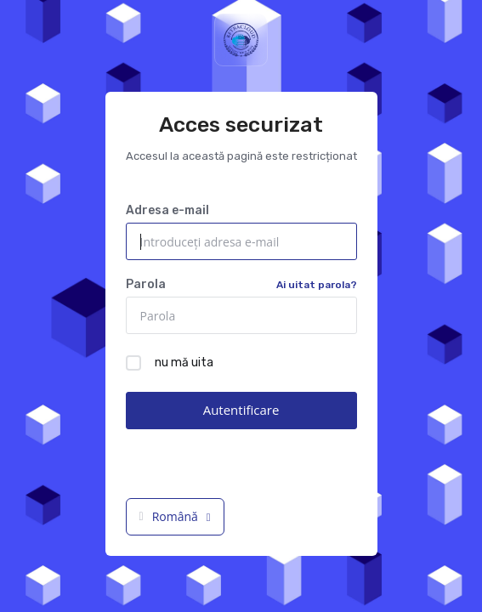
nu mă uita (169, 363)
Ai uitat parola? (316, 285)
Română (175, 516)
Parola (241, 284)
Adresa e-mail (167, 210)
